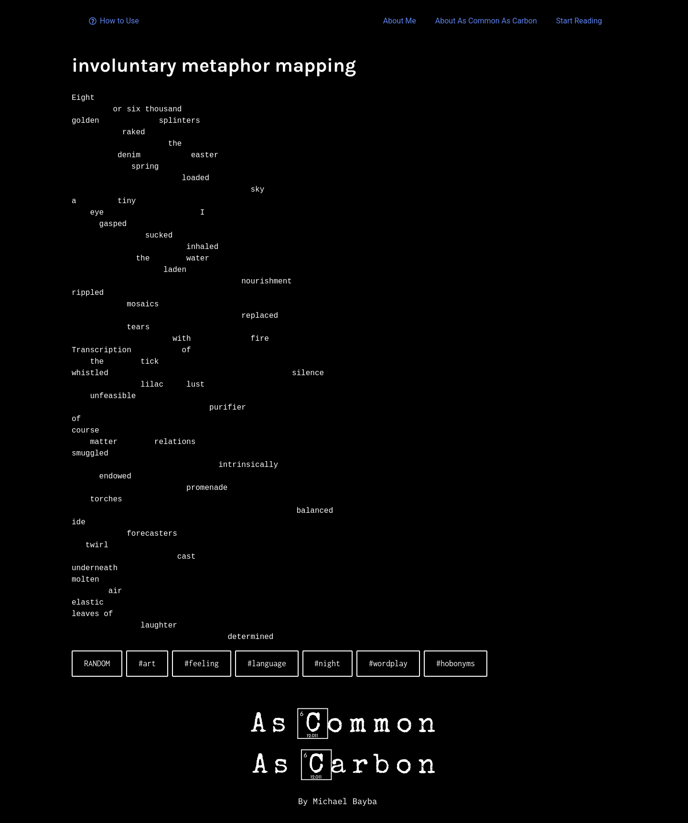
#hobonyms (455, 663)
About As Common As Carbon (486, 20)
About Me (399, 20)
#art (147, 663)
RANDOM (97, 663)
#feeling (201, 663)
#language (266, 663)
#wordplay (388, 663)
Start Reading (579, 20)
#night (327, 663)
